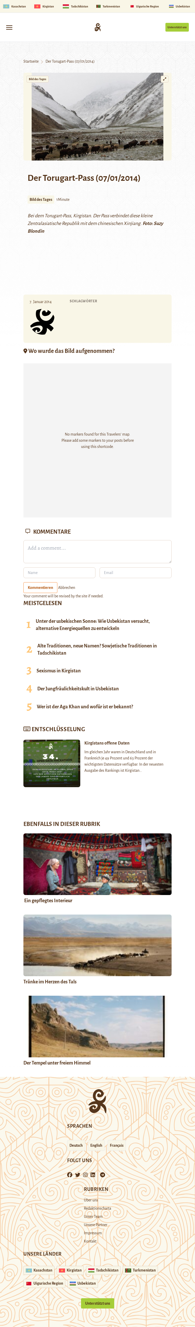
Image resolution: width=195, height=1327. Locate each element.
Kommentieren (40, 588)
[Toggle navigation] (9, 27)
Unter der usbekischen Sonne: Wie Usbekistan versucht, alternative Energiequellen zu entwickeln (93, 625)
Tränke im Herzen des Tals (50, 981)
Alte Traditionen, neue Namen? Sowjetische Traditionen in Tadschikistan (97, 649)
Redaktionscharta (97, 1208)
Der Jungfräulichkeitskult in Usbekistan (78, 688)
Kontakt (90, 1241)
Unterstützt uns (177, 27)
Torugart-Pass (58, 215)
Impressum (93, 1233)
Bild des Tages (37, 79)
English (96, 1145)
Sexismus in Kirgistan (59, 670)
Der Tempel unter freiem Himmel (57, 1063)
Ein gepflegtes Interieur (47, 900)
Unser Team (93, 1217)
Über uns (91, 1200)
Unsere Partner (95, 1225)
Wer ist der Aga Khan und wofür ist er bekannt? (85, 706)
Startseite (31, 61)
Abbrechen (66, 588)
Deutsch (76, 1145)
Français (116, 1145)
